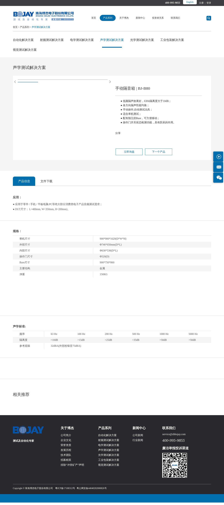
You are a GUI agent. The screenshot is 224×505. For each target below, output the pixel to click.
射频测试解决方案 (52, 40)
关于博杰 (127, 18)
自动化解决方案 (23, 40)
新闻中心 (144, 18)
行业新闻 (137, 442)
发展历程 (66, 452)
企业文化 (66, 442)
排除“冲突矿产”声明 (72, 467)
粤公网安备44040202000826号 (92, 491)
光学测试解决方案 (142, 40)
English (189, 2)
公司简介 (66, 437)
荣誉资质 (66, 447)
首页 (97, 18)
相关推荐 (21, 396)
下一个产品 (153, 154)
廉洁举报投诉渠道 (175, 450)
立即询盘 (127, 154)
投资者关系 (162, 18)
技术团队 (66, 457)
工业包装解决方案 (172, 40)
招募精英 (66, 462)
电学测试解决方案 (82, 40)
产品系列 (111, 18)
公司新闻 (137, 437)
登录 (208, 3)
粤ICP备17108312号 (65, 491)
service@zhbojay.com (174, 436)
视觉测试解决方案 (25, 50)
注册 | (202, 3)
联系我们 (179, 18)
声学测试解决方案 (41, 27)
